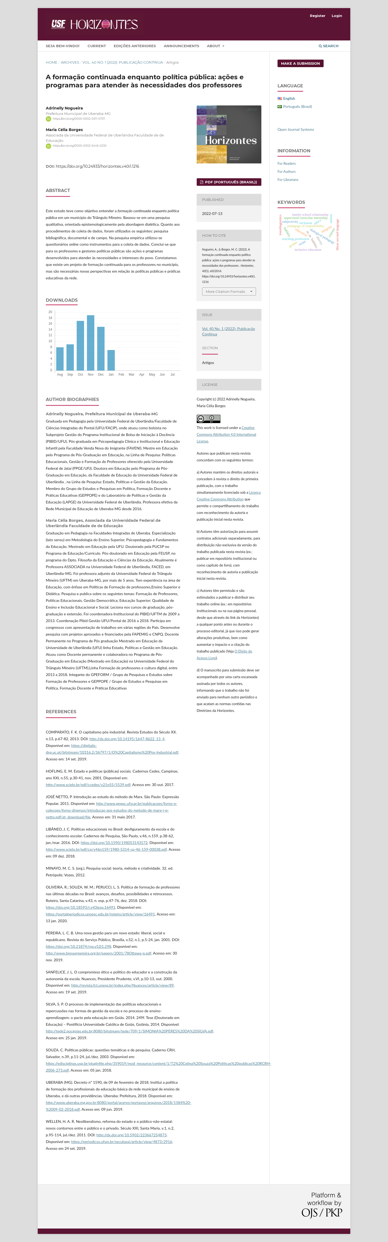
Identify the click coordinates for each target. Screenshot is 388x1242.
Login (337, 15)
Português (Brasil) (297, 106)
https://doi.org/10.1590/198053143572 (114, 842)
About (214, 46)
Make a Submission (300, 63)
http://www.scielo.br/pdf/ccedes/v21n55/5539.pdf (88, 784)
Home (51, 62)
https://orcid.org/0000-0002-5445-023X (80, 146)
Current (97, 46)
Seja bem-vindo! (62, 46)
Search (329, 46)
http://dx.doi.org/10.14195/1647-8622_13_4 (126, 738)
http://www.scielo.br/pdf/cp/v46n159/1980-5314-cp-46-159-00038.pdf (106, 849)
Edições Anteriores (135, 46)
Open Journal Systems (296, 129)
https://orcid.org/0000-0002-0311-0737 (79, 119)
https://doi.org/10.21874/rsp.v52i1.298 (78, 946)
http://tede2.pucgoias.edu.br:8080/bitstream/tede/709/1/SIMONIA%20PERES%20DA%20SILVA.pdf (129, 1031)
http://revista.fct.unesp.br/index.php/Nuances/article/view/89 (122, 985)
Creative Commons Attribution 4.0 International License (226, 434)
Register (317, 15)
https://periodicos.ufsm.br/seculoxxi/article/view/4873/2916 (121, 1141)
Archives (70, 62)
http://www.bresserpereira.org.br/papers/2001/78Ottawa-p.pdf (98, 953)
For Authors (287, 171)
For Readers (287, 163)
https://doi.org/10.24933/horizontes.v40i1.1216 (97, 166)
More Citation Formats (225, 291)
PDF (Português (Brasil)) (230, 182)
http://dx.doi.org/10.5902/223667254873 (131, 1135)
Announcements (181, 46)
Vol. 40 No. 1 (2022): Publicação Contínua (122, 62)
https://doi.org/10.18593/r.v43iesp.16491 (80, 907)
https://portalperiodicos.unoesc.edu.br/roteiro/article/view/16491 (100, 914)
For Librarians (288, 179)
